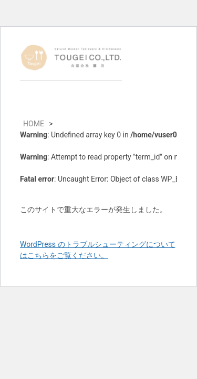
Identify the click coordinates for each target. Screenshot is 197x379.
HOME (33, 123)
